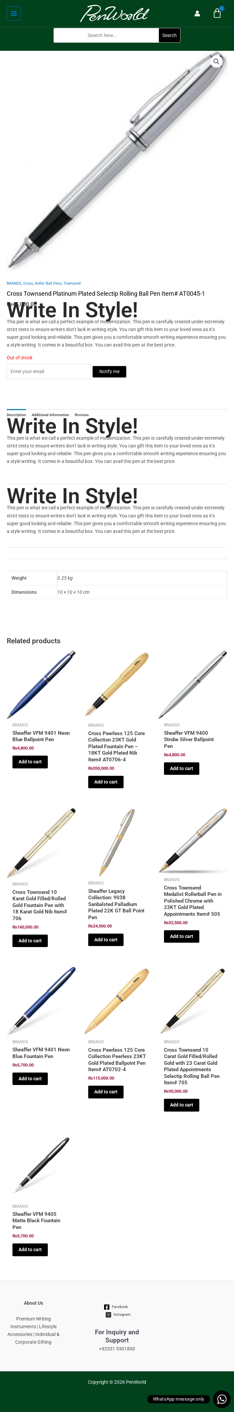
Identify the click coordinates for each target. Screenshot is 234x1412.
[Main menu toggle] (14, 13)
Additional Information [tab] (50, 415)
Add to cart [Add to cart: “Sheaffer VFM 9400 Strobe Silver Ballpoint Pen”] (181, 768)
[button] (117, 46)
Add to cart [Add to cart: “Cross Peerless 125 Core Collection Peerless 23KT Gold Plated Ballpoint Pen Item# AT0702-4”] (106, 1091)
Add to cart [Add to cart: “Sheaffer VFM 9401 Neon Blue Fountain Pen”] (30, 1078)
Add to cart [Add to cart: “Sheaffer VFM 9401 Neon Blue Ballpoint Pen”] (30, 761)
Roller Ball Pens (48, 283)
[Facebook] (116, 1307)
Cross (28, 283)
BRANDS (14, 283)
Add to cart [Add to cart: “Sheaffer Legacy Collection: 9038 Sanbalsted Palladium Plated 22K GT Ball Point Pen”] (106, 939)
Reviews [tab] (82, 415)
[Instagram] (118, 1315)
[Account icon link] (197, 13)
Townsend (72, 283)
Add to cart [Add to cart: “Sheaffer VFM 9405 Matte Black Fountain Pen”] (30, 1249)
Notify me (109, 371)
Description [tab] (16, 415)
